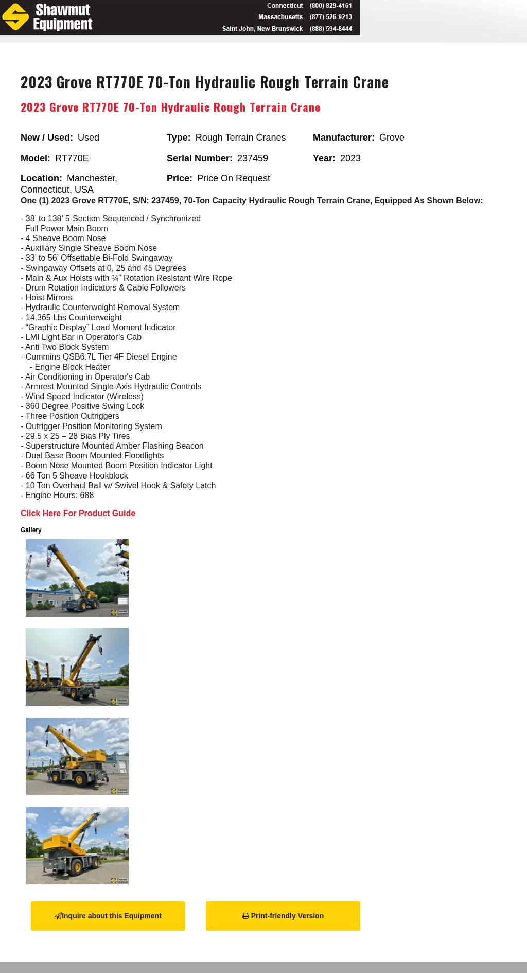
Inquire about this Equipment (108, 916)
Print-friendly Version (283, 916)
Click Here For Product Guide (78, 513)
